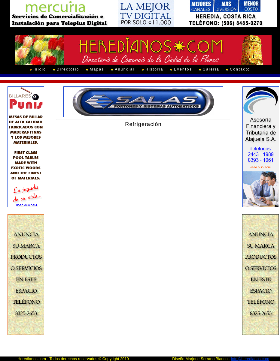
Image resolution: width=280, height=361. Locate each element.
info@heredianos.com (250, 358)
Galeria (211, 69)
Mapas (97, 69)
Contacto (240, 69)
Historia (154, 69)
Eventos (183, 69)
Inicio (39, 69)
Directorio (68, 69)
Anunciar (125, 69)
